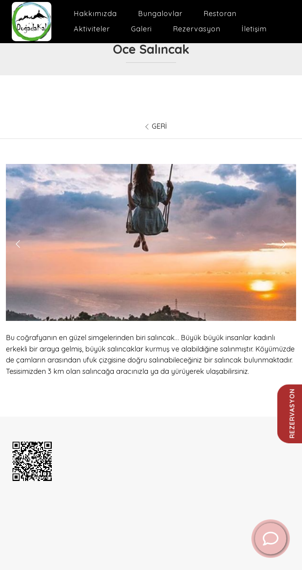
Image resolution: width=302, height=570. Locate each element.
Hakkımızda (95, 13)
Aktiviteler (92, 28)
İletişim (254, 28)
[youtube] (34, 515)
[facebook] (24, 515)
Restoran (220, 13)
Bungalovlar (160, 13)
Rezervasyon (196, 28)
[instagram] (43, 515)
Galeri (141, 28)
